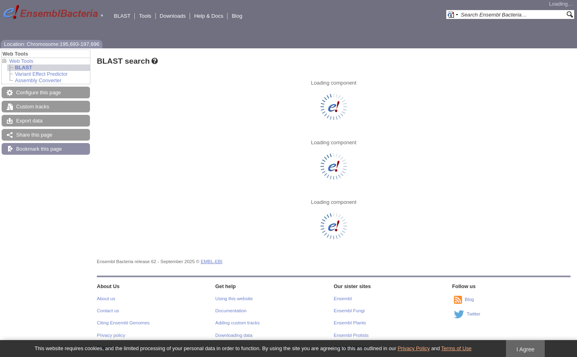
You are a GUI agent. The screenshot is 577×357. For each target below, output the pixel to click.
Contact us (108, 310)
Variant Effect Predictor (41, 74)
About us (106, 298)
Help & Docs (208, 16)
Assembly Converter (38, 80)
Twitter (474, 313)
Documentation (231, 310)
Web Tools (21, 61)
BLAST (122, 16)
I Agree (525, 349)
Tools (145, 16)
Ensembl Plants (350, 322)
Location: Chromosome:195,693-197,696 (51, 44)
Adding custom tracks (237, 322)
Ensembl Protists (351, 335)
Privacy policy (111, 335)
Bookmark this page (39, 149)
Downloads (173, 16)
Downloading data (234, 335)
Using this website (234, 298)
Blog (237, 16)
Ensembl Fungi (349, 310)
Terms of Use (456, 348)
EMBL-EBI (212, 261)
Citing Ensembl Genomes (123, 322)
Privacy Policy (413, 348)
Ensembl (343, 298)
